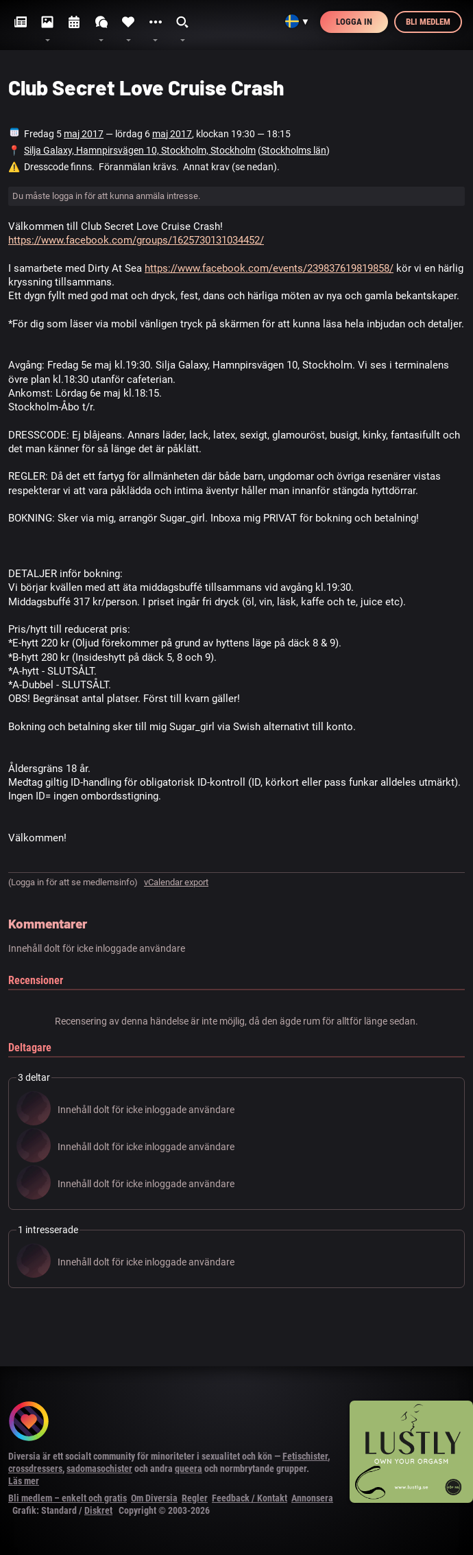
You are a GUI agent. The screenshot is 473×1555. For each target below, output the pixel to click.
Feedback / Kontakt (249, 1498)
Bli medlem (428, 21)
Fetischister (305, 1456)
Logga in (354, 21)
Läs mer (23, 1480)
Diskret (98, 1510)
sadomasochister (99, 1468)
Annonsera (312, 1498)
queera (188, 1468)
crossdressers (35, 1468)
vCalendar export (176, 882)
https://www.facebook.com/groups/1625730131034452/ (136, 240)
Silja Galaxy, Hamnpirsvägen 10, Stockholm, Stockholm (140, 150)
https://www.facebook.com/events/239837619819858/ (269, 268)
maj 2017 (84, 133)
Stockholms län (293, 150)
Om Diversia (154, 1498)
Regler (195, 1498)
